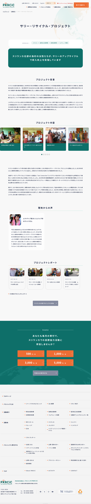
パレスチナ (52, 425)
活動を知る (57, 7)
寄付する (80, 5)
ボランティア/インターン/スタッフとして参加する (80, 448)
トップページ (6, 11)
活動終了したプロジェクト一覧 (79, 415)
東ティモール (29, 422)
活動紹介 (13, 11)
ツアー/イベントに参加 (32, 448)
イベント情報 (52, 448)
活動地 (6, 422)
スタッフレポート (30, 437)
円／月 (31, 353)
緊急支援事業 (30, 412)
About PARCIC (31, 471)
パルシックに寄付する (11, 445)
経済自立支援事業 (76, 412)
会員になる (29, 444)
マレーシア (29, 425)
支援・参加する (68, 7)
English (42, 3)
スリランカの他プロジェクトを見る (44, 303)
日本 (27, 428)
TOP (5, 471)
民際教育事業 (30, 415)
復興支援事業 (52, 412)
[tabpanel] (10, 139)
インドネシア (74, 425)
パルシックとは (8, 404)
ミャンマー (74, 422)
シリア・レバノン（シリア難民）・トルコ (57, 429)
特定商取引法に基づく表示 (78, 460)
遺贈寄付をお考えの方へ (78, 444)
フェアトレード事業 (54, 415)
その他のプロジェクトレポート (18, 294)
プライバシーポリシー (55, 460)
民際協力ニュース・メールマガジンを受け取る (35, 452)
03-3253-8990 (28, 491)
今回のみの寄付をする (40, 373)
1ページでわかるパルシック (34, 404)
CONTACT (74, 471)
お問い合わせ (35, 3)
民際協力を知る (32, 7)
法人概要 (51, 404)
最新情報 (28, 463)
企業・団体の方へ (26, 3)
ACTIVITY (52, 471)
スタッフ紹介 (74, 404)
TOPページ (7, 396)
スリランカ (51, 422)
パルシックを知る (45, 7)
